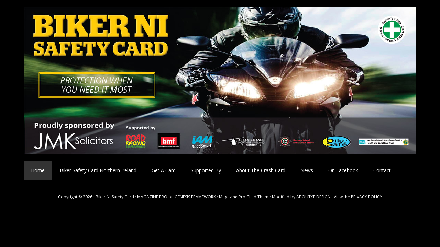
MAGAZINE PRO (152, 197)
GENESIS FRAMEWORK (195, 197)
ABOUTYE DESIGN (313, 197)
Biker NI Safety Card (220, 80)
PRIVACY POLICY (366, 197)
